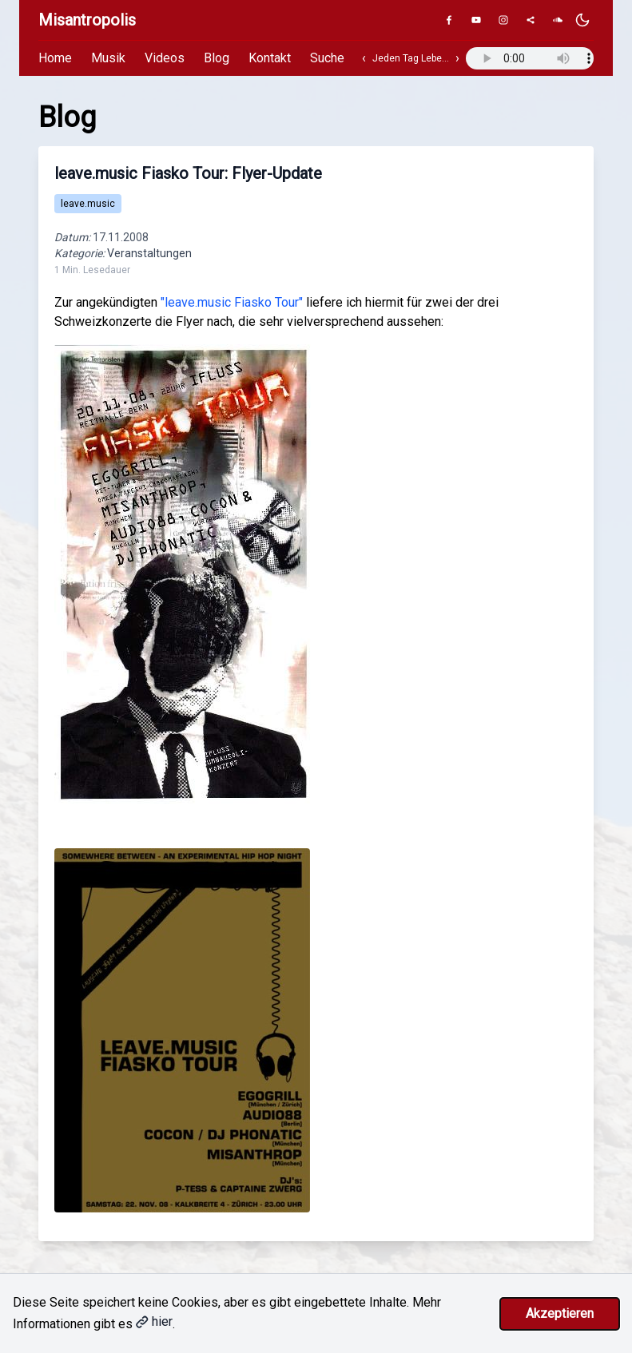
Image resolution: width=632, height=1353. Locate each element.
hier (154, 1321)
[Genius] (530, 20)
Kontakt (269, 57)
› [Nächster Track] (457, 57)
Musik (108, 57)
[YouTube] (476, 20)
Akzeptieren (560, 1313)
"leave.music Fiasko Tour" (232, 302)
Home (55, 57)
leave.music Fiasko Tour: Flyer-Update (188, 173)
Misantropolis (87, 20)
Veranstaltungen (149, 253)
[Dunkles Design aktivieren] (582, 20)
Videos (165, 57)
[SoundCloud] (557, 20)
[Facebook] (449, 20)
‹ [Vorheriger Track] (364, 57)
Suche (327, 57)
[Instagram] (503, 20)
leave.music (88, 203)
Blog (216, 57)
